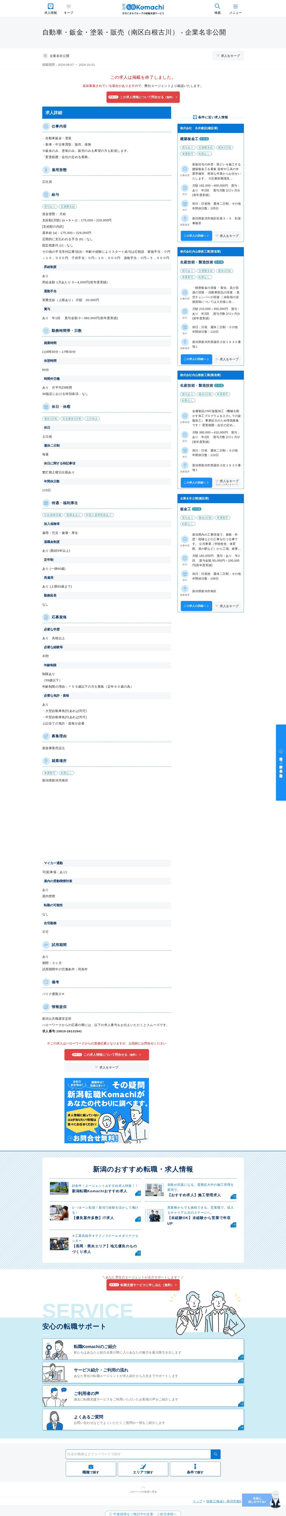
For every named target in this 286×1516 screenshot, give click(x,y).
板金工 (185, 509)
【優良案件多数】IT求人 (93, 1218)
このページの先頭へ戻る (143, 1491)
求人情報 (50, 12)
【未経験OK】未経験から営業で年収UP (199, 1221)
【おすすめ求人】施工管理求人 (194, 1195)
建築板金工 (189, 139)
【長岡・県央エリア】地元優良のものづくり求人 (104, 1249)
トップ (197, 1501)
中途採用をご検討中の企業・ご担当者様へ (281, 765)
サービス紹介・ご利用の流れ (101, 1370)
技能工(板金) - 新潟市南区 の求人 (229, 1501)
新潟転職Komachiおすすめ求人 (99, 1191)
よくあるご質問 (88, 1417)
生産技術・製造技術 (196, 262)
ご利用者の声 (86, 1393)
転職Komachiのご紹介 (95, 1346)
